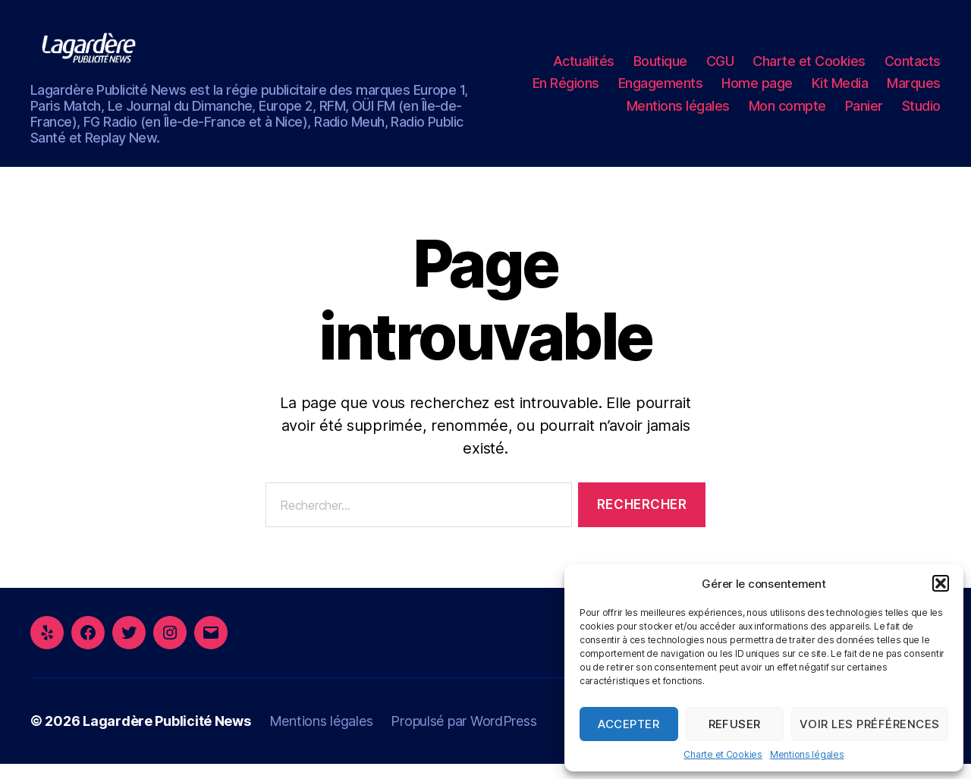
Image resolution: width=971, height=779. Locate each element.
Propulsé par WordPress (463, 736)
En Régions (566, 91)
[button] (940, 583)
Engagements (660, 91)
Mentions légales (807, 754)
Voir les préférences (870, 724)
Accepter (628, 724)
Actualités (583, 69)
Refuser (735, 724)
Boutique (660, 69)
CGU (720, 69)
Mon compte (787, 113)
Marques (914, 91)
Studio (921, 113)
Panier (864, 113)
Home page (757, 91)
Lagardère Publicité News (167, 736)
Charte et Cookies (722, 754)
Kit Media (840, 91)
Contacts (913, 69)
